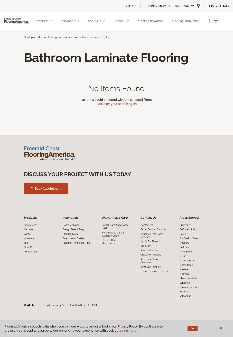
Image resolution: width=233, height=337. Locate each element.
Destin (183, 234)
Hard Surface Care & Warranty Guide (113, 234)
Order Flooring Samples (153, 229)
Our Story (146, 245)
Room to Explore (150, 250)
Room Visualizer (71, 225)
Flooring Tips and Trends (154, 271)
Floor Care (29, 247)
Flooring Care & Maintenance (110, 241)
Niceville (184, 273)
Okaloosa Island (188, 278)
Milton (183, 256)
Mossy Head (186, 265)
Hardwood (29, 229)
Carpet (27, 234)
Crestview (185, 225)
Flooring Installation (185, 21)
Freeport (184, 242)
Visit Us (131, 6)
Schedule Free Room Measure (152, 235)
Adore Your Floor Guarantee (150, 261)
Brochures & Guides (73, 238)
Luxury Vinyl (30, 225)
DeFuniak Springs (189, 229)
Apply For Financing (151, 241)
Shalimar (184, 291)
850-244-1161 (219, 5)
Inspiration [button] (70, 21)
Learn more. (128, 330)
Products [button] (44, 21)
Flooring (52, 37)
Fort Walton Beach (190, 238)
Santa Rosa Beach (189, 287)
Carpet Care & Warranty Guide (115, 226)
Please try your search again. (116, 104)
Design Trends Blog (73, 229)
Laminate (68, 37)
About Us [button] (96, 21)
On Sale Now (31, 251)
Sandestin (185, 282)
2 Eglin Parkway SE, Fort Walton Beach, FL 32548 (71, 305)
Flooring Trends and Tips (76, 242)
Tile (26, 242)
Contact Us (121, 21)
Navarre (184, 269)
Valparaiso (185, 296)
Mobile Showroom (150, 21)
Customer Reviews (151, 254)
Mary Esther (186, 251)
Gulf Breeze (186, 247)
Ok (192, 328)
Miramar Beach (188, 260)
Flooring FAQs (70, 234)
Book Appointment (46, 188)
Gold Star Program (151, 266)
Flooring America (33, 37)
